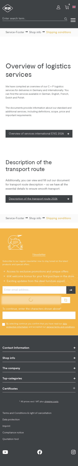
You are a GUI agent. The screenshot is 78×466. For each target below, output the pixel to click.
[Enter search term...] (33, 17)
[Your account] (58, 8)
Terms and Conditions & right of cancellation (26, 413)
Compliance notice (13, 432)
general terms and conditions (61, 327)
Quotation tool (10, 439)
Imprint (6, 426)
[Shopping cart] (67, 8)
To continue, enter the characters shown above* (31, 309)
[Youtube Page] (5, 452)
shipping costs (51, 402)
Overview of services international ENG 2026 (37, 133)
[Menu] (71, 19)
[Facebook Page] (39, 452)
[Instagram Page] (73, 452)
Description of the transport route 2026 (33, 198)
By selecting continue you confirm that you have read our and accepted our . (40, 325)
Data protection (11, 419)
